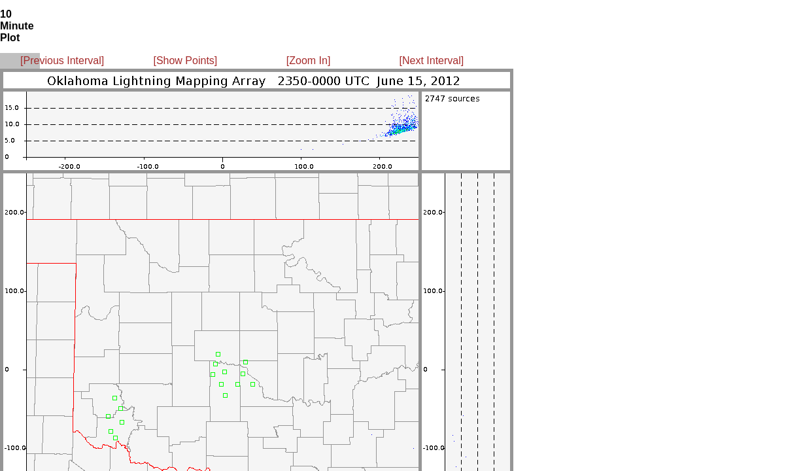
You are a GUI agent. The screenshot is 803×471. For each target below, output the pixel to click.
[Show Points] (185, 60)
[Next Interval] (432, 60)
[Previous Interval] (62, 60)
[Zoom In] (308, 60)
